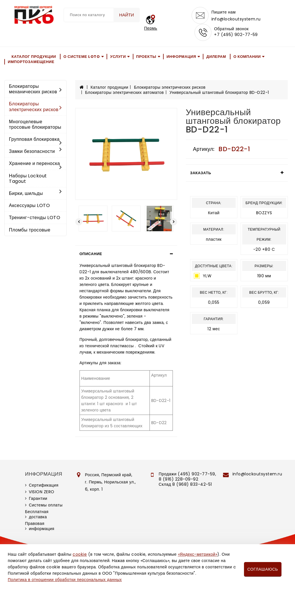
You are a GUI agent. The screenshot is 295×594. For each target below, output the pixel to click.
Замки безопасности (35, 152)
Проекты (146, 57)
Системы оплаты (46, 505)
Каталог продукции (34, 57)
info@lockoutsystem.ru (236, 19)
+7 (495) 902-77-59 (236, 35)
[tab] (126, 254)
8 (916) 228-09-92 (178, 479)
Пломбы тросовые (29, 230)
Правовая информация (39, 526)
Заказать (200, 173)
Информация (181, 57)
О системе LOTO (81, 57)
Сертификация (43, 485)
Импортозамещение (31, 62)
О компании (247, 57)
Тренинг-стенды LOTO (34, 218)
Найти (126, 15)
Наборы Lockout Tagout (28, 179)
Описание (91, 254)
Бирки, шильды (35, 194)
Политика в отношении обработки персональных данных (65, 579)
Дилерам (216, 57)
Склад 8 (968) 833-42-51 (185, 484)
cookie (80, 554)
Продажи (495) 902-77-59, (187, 474)
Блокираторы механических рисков (35, 89)
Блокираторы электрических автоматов (124, 93)
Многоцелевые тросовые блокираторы (35, 125)
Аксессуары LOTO (29, 206)
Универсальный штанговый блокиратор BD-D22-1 (219, 93)
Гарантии (38, 499)
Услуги (118, 57)
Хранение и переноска (35, 164)
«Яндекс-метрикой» (197, 554)
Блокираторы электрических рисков (35, 107)
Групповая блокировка (35, 140)
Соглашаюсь (262, 569)
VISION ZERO (41, 492)
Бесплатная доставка (37, 515)
